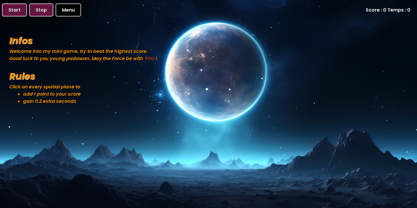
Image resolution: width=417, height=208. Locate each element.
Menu (68, 10)
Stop (41, 10)
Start (14, 10)
